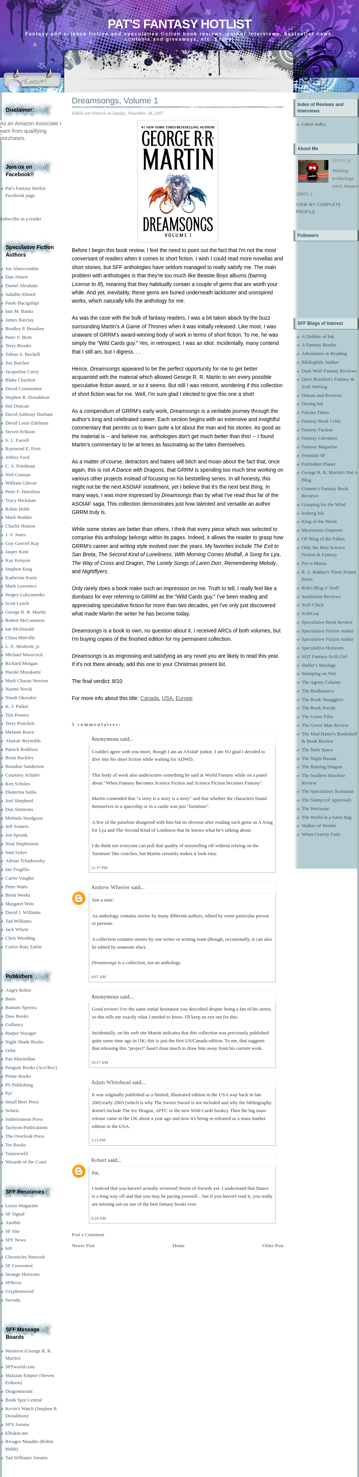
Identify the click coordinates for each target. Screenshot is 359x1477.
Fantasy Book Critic (321, 421)
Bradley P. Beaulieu (24, 328)
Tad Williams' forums (26, 1457)
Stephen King (18, 569)
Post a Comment (88, 1234)
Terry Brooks (18, 345)
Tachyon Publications (26, 1127)
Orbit (10, 1050)
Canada (149, 698)
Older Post (273, 1245)
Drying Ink (312, 403)
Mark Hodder (18, 517)
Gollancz (14, 1024)
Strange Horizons (22, 1274)
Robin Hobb (17, 509)
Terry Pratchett (19, 723)
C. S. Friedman (20, 466)
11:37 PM (99, 867)
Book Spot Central (23, 1400)
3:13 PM (98, 1140)
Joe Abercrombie (22, 268)
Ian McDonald (19, 629)
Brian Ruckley (19, 757)
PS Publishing (19, 1085)
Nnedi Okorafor (21, 697)
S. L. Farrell (17, 440)
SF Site (12, 1231)
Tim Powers (17, 715)
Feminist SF (313, 455)
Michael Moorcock (24, 654)
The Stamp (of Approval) (326, 800)
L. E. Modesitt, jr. (22, 646)
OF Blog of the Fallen (323, 539)
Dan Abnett (16, 277)
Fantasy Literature (319, 438)
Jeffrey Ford (17, 457)
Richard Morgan (21, 663)
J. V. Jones (15, 534)
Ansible (12, 1222)
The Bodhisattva (318, 691)
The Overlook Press (24, 1136)
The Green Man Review (325, 725)
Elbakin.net (16, 1433)
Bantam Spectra (21, 1007)
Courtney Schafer (22, 775)
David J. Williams (22, 912)
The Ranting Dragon (322, 766)
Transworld (16, 1153)
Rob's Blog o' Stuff (320, 588)
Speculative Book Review (327, 622)
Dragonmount (18, 1391)
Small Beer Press (22, 1102)
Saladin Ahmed (20, 294)
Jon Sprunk (16, 835)
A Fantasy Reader (319, 345)
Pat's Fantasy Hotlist (179, 24)
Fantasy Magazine (319, 446)
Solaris (12, 1110)
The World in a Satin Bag (326, 817)
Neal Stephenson (22, 843)
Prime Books (18, 1076)
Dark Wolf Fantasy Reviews (329, 371)
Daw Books (16, 1016)
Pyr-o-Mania (314, 563)
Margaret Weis (19, 903)
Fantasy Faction (317, 429)
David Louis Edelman (26, 423)
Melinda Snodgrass (24, 818)
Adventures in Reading (324, 353)
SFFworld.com (20, 1366)
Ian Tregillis (17, 869)
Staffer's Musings (319, 665)
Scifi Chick (313, 605)
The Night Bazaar (319, 758)
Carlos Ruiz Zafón (23, 946)
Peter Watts (16, 886)
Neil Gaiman (18, 474)
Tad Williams (18, 921)
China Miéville (20, 637)
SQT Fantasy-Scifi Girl (324, 656)
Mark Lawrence (21, 586)
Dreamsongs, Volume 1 (115, 100)
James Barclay (19, 320)
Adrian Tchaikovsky (25, 860)
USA (167, 698)
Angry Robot (18, 990)
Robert (99, 1160)
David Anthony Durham (29, 414)
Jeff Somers (17, 826)
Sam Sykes (16, 852)
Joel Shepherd (19, 800)
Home (179, 1245)
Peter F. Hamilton (22, 491)
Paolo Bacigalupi (22, 303)
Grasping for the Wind (324, 504)
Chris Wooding (20, 938)
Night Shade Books (24, 1042)
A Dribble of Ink (318, 336)
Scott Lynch (17, 603)
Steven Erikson (20, 431)
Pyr (8, 1093)
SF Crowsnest (19, 1265)
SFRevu (13, 1282)
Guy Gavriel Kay (22, 543)
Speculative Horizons (323, 648)
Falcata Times (315, 412)
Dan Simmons (19, 809)
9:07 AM (98, 976)
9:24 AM (98, 1218)
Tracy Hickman (20, 500)
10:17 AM (99, 1062)
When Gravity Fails (321, 834)
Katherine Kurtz (21, 577)
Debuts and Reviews (322, 395)
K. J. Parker (16, 706)
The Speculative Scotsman (328, 791)
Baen (10, 999)
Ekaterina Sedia (20, 792)
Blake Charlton (20, 380)
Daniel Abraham (21, 285)
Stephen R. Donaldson (27, 397)
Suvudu (12, 1300)
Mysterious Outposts (322, 530)
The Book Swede (319, 708)
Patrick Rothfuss (21, 749)
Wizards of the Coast (25, 1162)
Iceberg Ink (313, 513)
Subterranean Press (24, 1119)
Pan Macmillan (20, 1059)
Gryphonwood (19, 1291)
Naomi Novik (18, 689)
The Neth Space (317, 749)
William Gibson (21, 483)
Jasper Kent (16, 551)
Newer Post (83, 1245)
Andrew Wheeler (110, 887)
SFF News (15, 1240)
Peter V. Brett (18, 337)
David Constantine (23, 388)
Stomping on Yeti (319, 673)
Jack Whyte (16, 929)
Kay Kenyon (17, 560)
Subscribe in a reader (20, 219)
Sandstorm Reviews (321, 596)
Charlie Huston (20, 526)
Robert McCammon (25, 620)
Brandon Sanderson (24, 766)
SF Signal (15, 1214)
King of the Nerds (319, 521)
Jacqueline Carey (22, 371)
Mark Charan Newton (26, 680)
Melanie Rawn (19, 732)
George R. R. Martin (25, 612)
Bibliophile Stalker (320, 362)
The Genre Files (317, 716)
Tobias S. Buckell (22, 354)
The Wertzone (315, 808)
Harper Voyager (20, 1033)
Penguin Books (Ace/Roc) (31, 1067)
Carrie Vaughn (19, 878)
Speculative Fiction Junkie (328, 631)
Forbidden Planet (318, 464)
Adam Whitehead (111, 1082)
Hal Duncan (17, 406)
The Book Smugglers (323, 699)
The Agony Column (321, 682)
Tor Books (15, 1145)
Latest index (314, 124)
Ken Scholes (17, 783)
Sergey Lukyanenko (25, 594)
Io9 (8, 1248)
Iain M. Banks (19, 311)
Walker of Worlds (319, 825)
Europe (184, 698)
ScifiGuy (310, 613)
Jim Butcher (17, 363)
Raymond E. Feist (23, 448)
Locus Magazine (21, 1205)
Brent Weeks (17, 895)
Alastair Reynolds (23, 740)
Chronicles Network (25, 1257)
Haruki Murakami (23, 672)
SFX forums (17, 1424)
